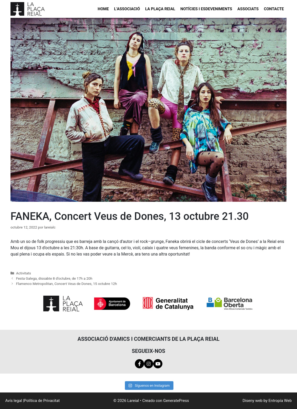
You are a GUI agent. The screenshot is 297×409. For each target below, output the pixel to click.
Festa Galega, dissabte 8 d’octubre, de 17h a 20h (54, 278)
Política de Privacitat (42, 400)
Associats (248, 9)
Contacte (274, 9)
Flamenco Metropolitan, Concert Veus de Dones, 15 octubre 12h (66, 283)
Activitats (23, 273)
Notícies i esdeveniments (206, 9)
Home (103, 9)
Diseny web (253, 400)
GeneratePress (176, 400)
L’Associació (127, 9)
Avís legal (13, 400)
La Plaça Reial (160, 9)
